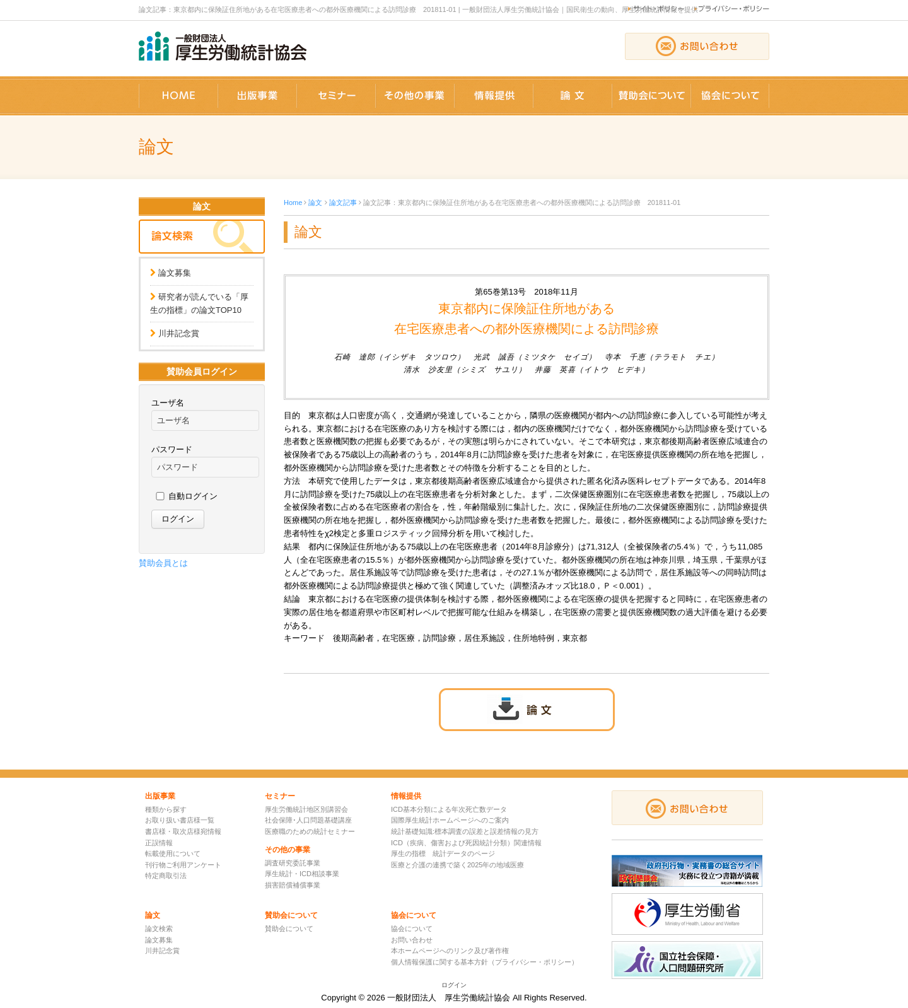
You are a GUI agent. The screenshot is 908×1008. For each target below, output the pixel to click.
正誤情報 (159, 843)
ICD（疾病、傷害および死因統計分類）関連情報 (466, 843)
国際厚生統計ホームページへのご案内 (450, 820)
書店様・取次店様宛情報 (183, 831)
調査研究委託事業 (292, 863)
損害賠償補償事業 (292, 885)
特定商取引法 (166, 875)
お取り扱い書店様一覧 (179, 820)
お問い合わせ (412, 940)
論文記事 (343, 202)
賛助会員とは (163, 563)
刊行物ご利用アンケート (183, 865)
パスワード (171, 449)
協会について (412, 928)
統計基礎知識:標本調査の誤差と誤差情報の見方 (464, 831)
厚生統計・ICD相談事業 (302, 873)
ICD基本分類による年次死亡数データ (449, 809)
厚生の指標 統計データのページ (443, 853)
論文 (315, 202)
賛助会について (289, 928)
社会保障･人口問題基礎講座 (308, 820)
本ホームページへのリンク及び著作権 (450, 950)
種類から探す (166, 809)
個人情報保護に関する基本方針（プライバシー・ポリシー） (484, 962)
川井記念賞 (178, 333)
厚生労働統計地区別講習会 (306, 809)
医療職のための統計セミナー (310, 831)
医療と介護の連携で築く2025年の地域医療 (457, 865)
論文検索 (159, 928)
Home (293, 202)
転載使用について (173, 853)
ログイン (454, 985)
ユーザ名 (167, 402)
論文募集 (174, 273)
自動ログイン (193, 496)
